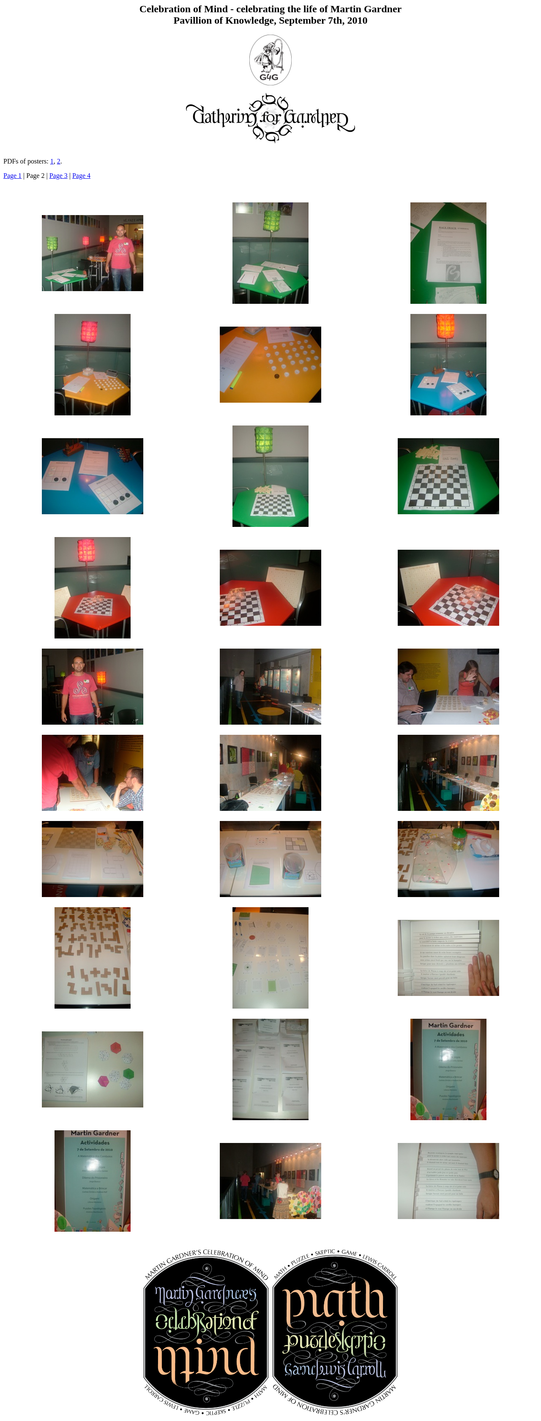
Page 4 (81, 175)
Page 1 (12, 175)
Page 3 (58, 175)
